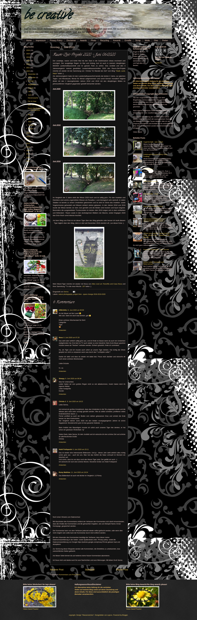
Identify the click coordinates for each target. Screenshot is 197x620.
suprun (109, 615)
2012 (28, 157)
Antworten (62, 330)
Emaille (128, 40)
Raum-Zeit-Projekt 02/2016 (153, 206)
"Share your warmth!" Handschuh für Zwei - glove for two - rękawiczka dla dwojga (156, 235)
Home (29, 40)
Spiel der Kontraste (35, 105)
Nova (61, 337)
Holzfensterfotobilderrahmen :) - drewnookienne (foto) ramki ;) (154, 220)
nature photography (65, 294)
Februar (31, 125)
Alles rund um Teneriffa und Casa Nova (107, 284)
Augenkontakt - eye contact (153, 142)
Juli (29, 91)
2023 (28, 61)
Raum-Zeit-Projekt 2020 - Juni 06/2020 (36, 109)
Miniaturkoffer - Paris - (151, 194)
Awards (83, 40)
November (32, 77)
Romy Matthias (64, 472)
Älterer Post (122, 569)
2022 (28, 64)
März (30, 122)
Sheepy (62, 378)
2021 (28, 68)
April (30, 118)
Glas (156, 40)
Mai (29, 115)
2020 (28, 71)
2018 (28, 136)
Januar (31, 129)
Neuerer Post (56, 569)
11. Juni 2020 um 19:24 (79, 472)
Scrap (138, 40)
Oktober (31, 81)
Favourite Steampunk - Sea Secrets (156, 249)
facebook (158, 63)
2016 (28, 143)
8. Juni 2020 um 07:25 (71, 337)
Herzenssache (33, 98)
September (32, 84)
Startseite (90, 569)
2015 (28, 147)
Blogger (125, 615)
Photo (93, 40)
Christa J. (62, 401)
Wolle (147, 40)
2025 (28, 54)
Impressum (41, 40)
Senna (66, 292)
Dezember (32, 74)
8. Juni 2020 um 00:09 (76, 310)
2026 (28, 50)
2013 (28, 154)
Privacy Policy (56, 40)
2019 (28, 133)
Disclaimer (71, 40)
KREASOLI (63, 310)
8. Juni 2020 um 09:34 (73, 378)
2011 (28, 161)
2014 (28, 150)
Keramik (116, 40)
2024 (28, 57)
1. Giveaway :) (148, 169)
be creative (47, 16)
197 (83, 286)
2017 (28, 140)
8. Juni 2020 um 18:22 (75, 401)
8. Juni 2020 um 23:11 (81, 449)
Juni (30, 95)
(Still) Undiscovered (150, 181)
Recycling (104, 40)
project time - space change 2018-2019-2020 (89, 294)
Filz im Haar (32, 101)
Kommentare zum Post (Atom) (70, 575)
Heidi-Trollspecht (65, 449)
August (31, 88)
